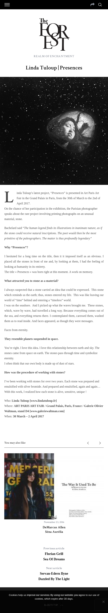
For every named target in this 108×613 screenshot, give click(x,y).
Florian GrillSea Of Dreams (54, 553)
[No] (103, 602)
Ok (54, 605)
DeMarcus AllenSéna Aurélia (54, 529)
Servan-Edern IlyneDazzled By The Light (54, 573)
